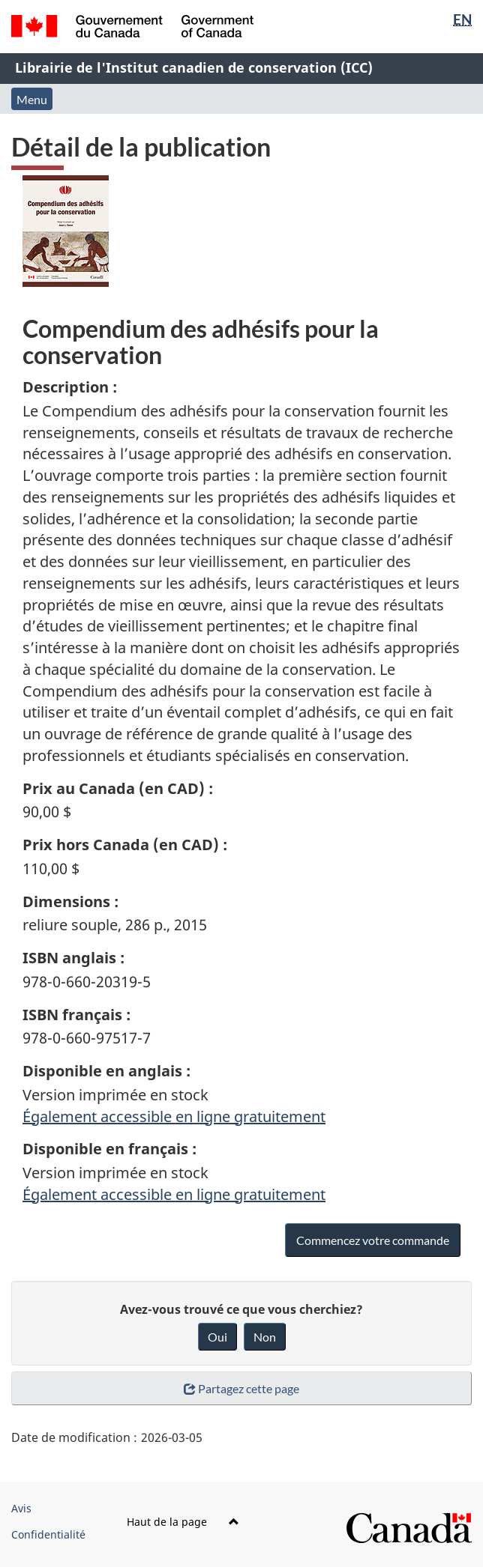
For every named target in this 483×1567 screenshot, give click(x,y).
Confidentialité (48, 1534)
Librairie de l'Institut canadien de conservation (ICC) (194, 67)
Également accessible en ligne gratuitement (174, 1116)
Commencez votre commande (372, 1240)
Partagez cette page (241, 1388)
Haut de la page (183, 1522)
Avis (21, 1508)
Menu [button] (31, 99)
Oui (217, 1337)
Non (265, 1337)
